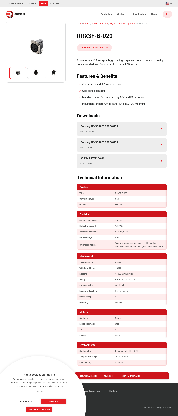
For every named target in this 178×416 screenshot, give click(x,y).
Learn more (39, 391)
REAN (43, 3)
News (154, 14)
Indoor (86, 23)
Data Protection (91, 391)
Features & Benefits (88, 376)
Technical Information (130, 376)
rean (79, 23)
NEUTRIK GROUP (15, 3)
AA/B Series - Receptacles (123, 23)
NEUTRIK (32, 3)
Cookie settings (25, 401)
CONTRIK (54, 3)
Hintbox (113, 391)
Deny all (53, 401)
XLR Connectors (100, 23)
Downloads (109, 376)
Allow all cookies (39, 409)
